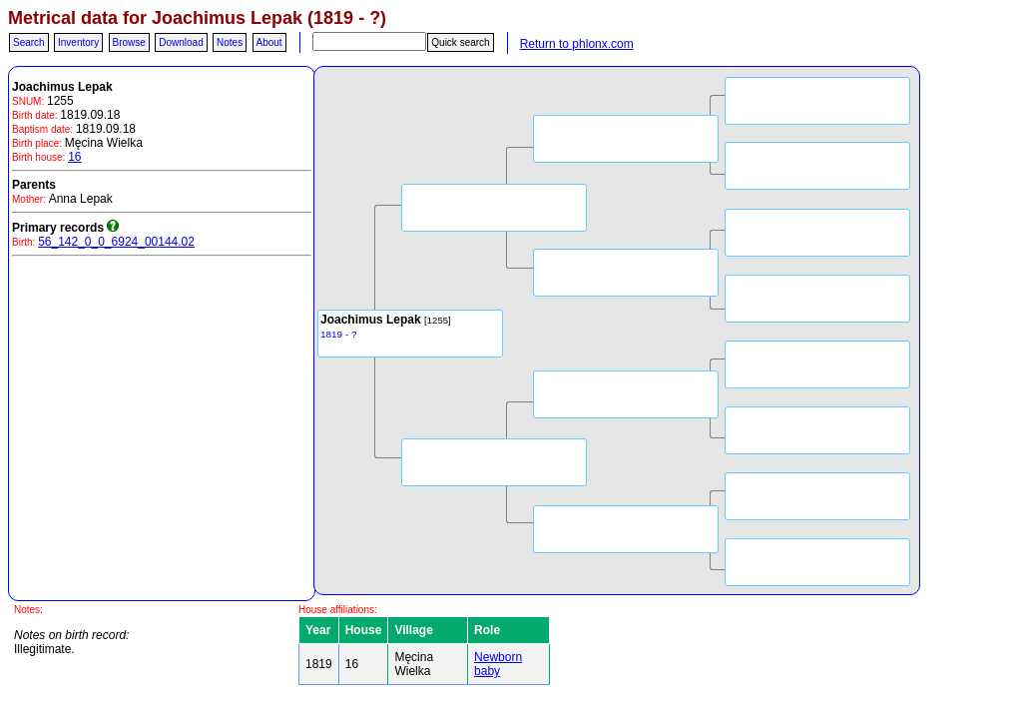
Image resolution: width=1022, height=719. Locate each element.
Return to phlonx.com (577, 44)
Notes (230, 42)
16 (74, 157)
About (269, 42)
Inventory (78, 42)
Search (29, 42)
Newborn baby (498, 664)
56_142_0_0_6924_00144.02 (116, 242)
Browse (129, 42)
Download (181, 42)
